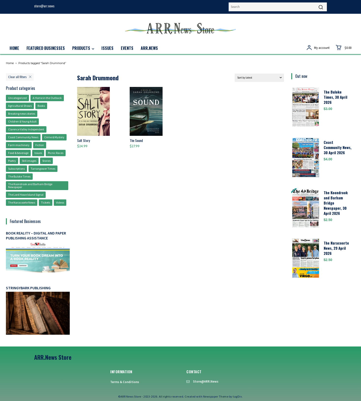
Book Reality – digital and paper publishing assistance (36, 235)
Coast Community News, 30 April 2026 (337, 147)
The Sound (136, 140)
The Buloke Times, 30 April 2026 (335, 97)
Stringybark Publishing (28, 287)
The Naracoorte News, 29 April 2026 (336, 248)
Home (10, 63)
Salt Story (83, 140)
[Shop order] (259, 78)
